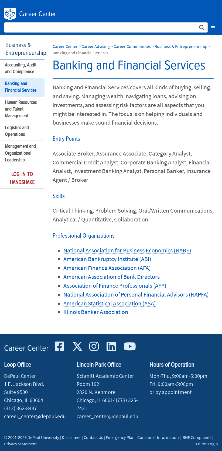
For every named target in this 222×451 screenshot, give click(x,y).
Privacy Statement (20, 443)
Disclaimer (71, 437)
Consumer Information (158, 437)
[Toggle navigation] (213, 26)
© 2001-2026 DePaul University (31, 437)
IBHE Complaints (196, 437)
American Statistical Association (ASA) (109, 303)
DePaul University (10, 14)
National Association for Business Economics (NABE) (127, 250)
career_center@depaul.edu (35, 416)
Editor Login (207, 443)
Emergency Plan (120, 437)
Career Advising (95, 46)
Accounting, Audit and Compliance (20, 68)
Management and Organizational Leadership (20, 153)
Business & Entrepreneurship (25, 49)
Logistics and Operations (17, 131)
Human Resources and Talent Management (21, 109)
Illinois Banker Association (95, 312)
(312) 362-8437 (20, 408)
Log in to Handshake (22, 178)
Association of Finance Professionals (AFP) (114, 285)
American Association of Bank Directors (111, 276)
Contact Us (93, 437)
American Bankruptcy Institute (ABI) (107, 259)
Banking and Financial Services (20, 87)
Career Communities (132, 46)
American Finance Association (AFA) (107, 268)
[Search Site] (106, 27)
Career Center (37, 14)
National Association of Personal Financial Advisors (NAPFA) (136, 294)
